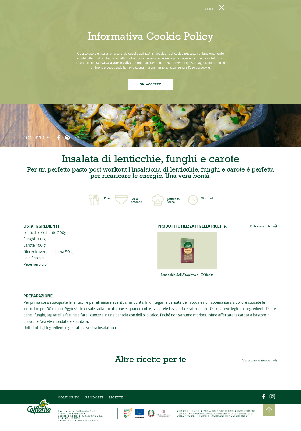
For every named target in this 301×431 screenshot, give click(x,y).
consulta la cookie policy (113, 62)
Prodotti (94, 398)
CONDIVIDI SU (37, 137)
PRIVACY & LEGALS (86, 420)
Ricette (116, 398)
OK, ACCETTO (151, 84)
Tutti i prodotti (259, 226)
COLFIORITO (69, 398)
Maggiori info (236, 415)
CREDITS (64, 420)
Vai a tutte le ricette (255, 361)
